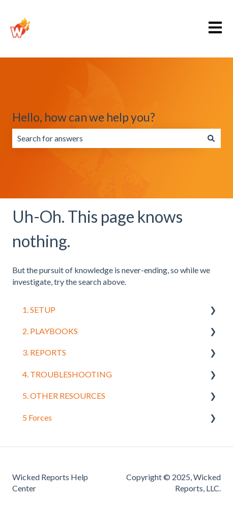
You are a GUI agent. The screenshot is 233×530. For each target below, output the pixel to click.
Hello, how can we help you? (83, 117)
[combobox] (106, 138)
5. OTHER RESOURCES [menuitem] (63, 395)
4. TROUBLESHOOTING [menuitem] (67, 374)
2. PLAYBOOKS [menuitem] (50, 331)
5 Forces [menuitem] (37, 417)
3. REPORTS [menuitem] (44, 352)
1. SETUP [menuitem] (38, 309)
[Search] (211, 138)
